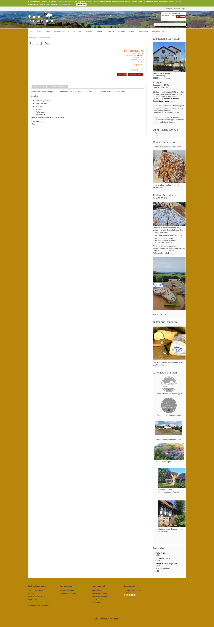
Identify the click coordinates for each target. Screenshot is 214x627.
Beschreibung (39, 87)
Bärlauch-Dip (160, 553)
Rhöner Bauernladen (68, 593)
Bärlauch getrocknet (163, 569)
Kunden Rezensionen (57, 87)
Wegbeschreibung (67, 590)
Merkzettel (122, 75)
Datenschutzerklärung (66, 4)
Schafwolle (110, 31)
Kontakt (31, 593)
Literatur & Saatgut (159, 31)
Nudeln (99, 31)
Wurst (39, 31)
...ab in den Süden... (163, 558)
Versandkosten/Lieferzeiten (39, 606)
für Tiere (121, 31)
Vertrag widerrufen (35, 590)
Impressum (32, 599)
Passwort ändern (98, 599)
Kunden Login (179, 9)
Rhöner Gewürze (43, 38)
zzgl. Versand (140, 55)
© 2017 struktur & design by (107, 620)
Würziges (77, 31)
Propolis (132, 31)
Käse (48, 31)
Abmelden (96, 603)
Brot (31, 31)
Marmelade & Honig (61, 31)
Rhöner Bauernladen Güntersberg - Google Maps (166, 100)
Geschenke (143, 31)
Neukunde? (167, 9)
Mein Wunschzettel (99, 593)
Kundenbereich (98, 586)
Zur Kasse (181, 17)
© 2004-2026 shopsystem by (107, 618)
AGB (30, 603)
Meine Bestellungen (99, 596)
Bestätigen (81, 4)
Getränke (88, 31)
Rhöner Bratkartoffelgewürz (166, 564)
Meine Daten (97, 590)
